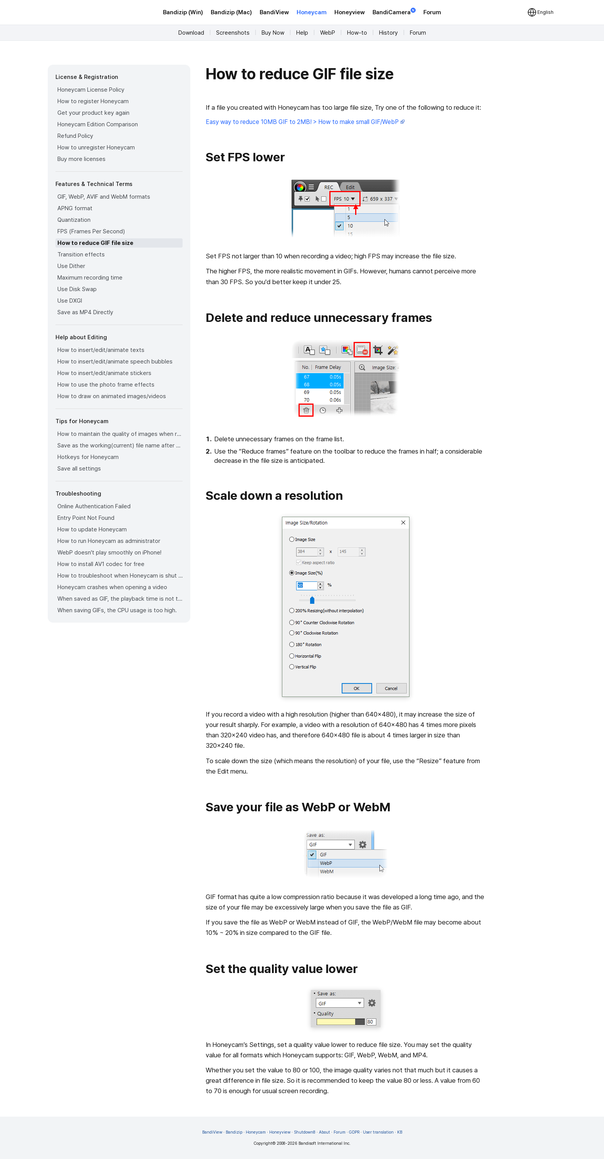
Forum (432, 12)
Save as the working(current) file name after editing (120, 445)
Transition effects (81, 254)
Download (191, 32)
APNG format (74, 208)
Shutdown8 (304, 1132)
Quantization (74, 219)
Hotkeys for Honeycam (88, 457)
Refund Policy (75, 135)
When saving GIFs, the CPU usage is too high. (117, 610)
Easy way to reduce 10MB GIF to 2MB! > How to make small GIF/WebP (305, 122)
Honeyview (349, 12)
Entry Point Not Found (85, 517)
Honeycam (312, 12)
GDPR (354, 1132)
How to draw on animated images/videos (111, 396)
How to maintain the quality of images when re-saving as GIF (120, 433)
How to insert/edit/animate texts (100, 350)
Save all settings (79, 468)
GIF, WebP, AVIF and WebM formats (103, 196)
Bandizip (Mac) (231, 12)
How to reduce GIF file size (95, 243)
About (324, 1132)
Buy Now (273, 32)
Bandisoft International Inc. (325, 1143)
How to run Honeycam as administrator (108, 541)
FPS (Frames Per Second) (91, 231)
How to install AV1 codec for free (100, 564)
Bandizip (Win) (183, 12)
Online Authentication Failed (94, 506)
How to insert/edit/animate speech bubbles (115, 361)
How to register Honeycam (93, 101)
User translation (378, 1132)
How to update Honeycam (92, 529)
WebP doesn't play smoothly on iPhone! (109, 552)
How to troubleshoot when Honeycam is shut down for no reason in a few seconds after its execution (120, 575)
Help (302, 32)
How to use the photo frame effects (105, 384)
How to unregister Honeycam (96, 147)
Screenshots (233, 32)
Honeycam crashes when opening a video (112, 587)
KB (399, 1132)
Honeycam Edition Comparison (97, 124)
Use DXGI (69, 300)
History (388, 32)
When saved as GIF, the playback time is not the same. (120, 598)
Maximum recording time (89, 277)
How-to (357, 32)
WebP (327, 32)
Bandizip (234, 1132)
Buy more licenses (81, 159)
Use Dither (71, 266)
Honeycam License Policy (90, 89)
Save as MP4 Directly (85, 312)
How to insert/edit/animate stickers (104, 373)
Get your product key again (93, 112)
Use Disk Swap (77, 289)
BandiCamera (394, 12)
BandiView (274, 12)
